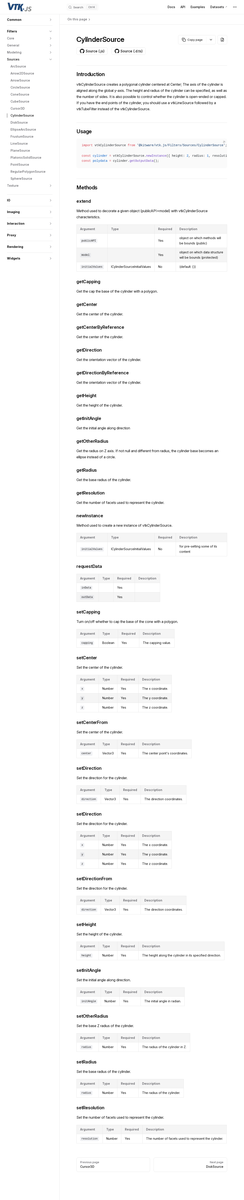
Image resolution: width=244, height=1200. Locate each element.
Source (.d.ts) (128, 51)
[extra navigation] (235, 7)
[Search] (83, 7)
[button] (30, 19)
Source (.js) (92, 51)
